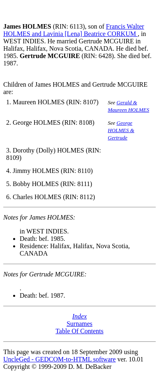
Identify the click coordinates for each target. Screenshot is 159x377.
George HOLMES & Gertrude (121, 130)
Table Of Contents (79, 331)
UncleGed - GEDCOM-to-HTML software (59, 359)
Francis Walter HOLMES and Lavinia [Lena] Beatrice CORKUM (73, 30)
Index (79, 316)
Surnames (79, 323)
